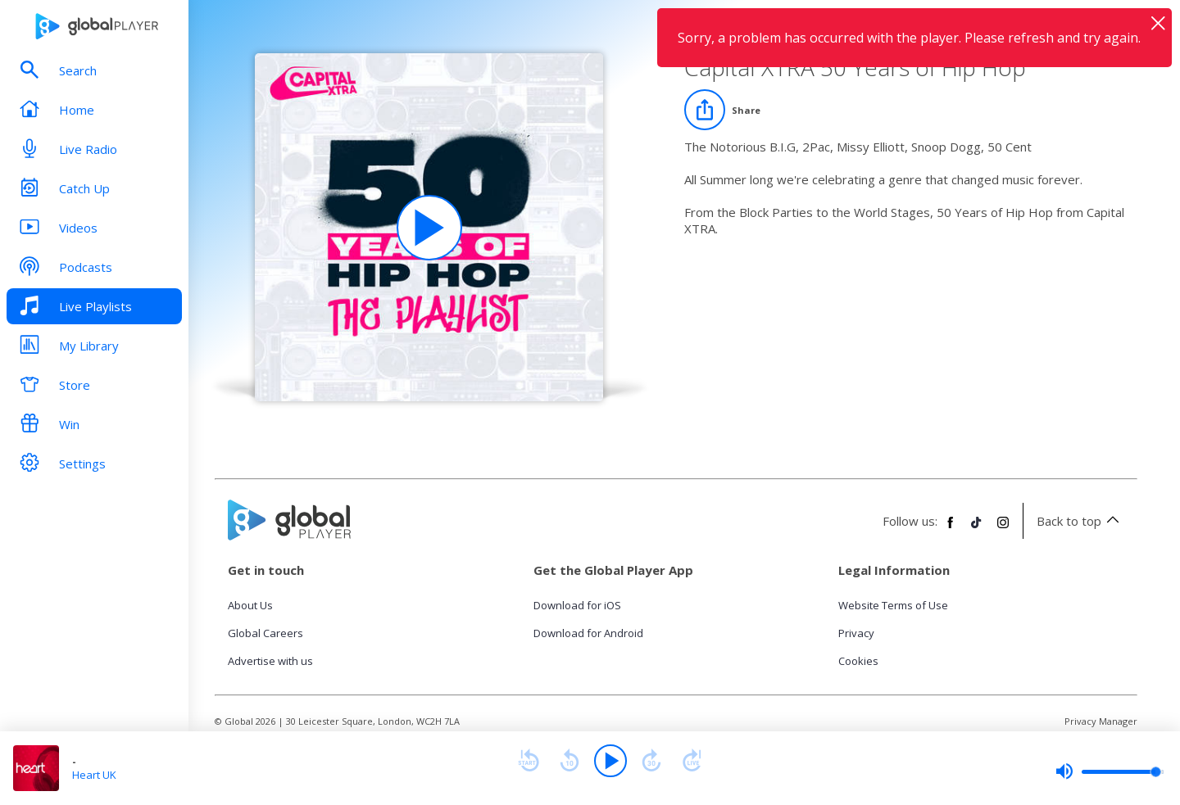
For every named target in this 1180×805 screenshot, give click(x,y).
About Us (250, 605)
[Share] (722, 109)
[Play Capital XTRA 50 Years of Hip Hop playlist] (429, 227)
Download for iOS (577, 605)
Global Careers (265, 633)
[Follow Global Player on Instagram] (1003, 529)
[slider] (1109, 771)
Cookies (858, 660)
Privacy (856, 633)
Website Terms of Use (893, 605)
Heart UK (94, 774)
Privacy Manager (1100, 721)
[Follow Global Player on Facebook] (950, 529)
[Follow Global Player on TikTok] (976, 529)
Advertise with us (270, 660)
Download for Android (588, 633)
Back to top (1080, 521)
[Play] (610, 760)
